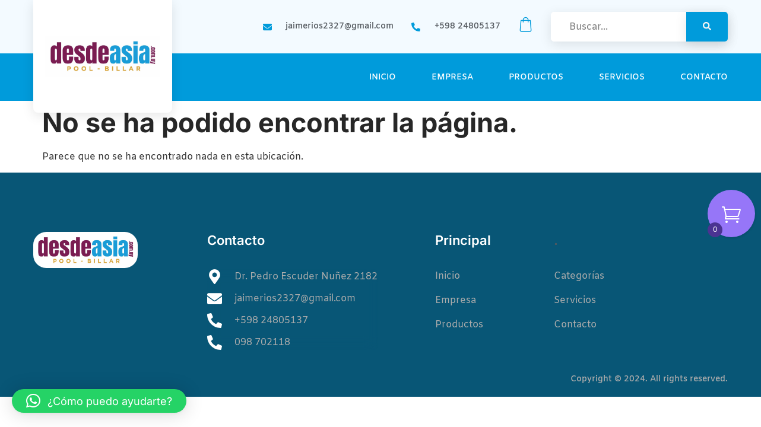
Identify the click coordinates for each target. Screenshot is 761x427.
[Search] (707, 27)
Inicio (382, 77)
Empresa (452, 77)
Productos (536, 77)
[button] (99, 401)
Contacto (704, 77)
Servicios (622, 77)
